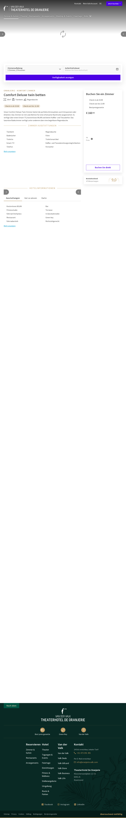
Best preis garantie (42, 731)
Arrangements (48, 16)
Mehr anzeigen (10, 226)
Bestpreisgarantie (50, 814)
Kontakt (77, 3)
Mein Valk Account (90, 3)
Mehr (88, 16)
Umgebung (47, 786)
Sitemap (7, 814)
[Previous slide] (2, 34)
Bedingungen (37, 814)
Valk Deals (62, 758)
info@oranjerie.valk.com (86, 762)
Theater (23, 16)
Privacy (14, 814)
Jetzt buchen (114, 3)
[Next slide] (123, 34)
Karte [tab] (44, 198)
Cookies (21, 814)
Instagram (63, 804)
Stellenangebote (49, 781)
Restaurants (34, 16)
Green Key (63, 731)
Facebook (47, 804)
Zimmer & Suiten (11, 16)
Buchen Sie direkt (103, 167)
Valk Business (64, 773)
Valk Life (61, 778)
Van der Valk (83, 731)
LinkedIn (79, 804)
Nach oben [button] (11, 705)
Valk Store (62, 768)
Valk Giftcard (63, 763)
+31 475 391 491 (82, 753)
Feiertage (78, 16)
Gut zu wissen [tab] (30, 198)
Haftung (28, 814)
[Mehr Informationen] (92, 139)
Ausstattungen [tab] (13, 198)
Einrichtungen (48, 768)
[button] (6, 192)
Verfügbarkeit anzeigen (63, 77)
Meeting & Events (64, 16)
